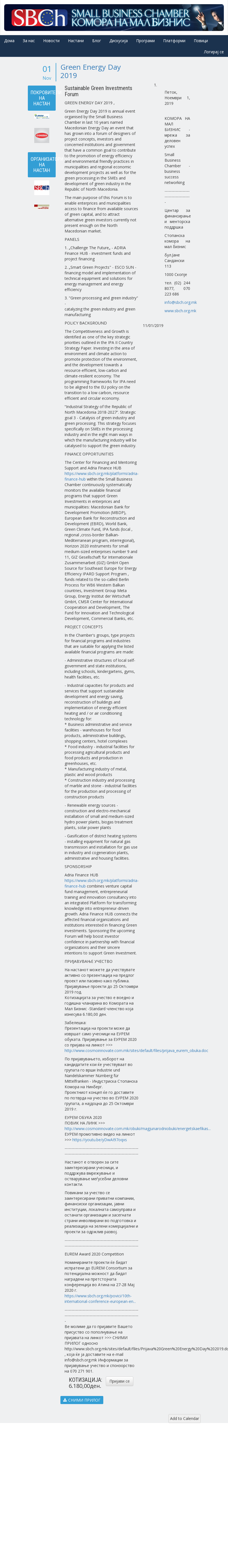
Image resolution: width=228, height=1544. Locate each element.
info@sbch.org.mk (181, 302)
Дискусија (118, 40)
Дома (9, 40)
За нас (29, 40)
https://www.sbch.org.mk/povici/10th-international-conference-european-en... (100, 1298)
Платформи (174, 40)
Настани (76, 40)
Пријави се (119, 1381)
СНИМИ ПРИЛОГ (81, 1400)
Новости (51, 40)
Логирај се (214, 51)
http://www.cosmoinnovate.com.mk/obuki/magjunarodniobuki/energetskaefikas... (138, 1128)
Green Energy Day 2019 (90, 71)
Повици (201, 40)
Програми (145, 40)
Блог (96, 40)
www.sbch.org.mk (180, 310)
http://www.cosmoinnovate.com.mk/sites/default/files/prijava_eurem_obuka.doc (136, 1050)
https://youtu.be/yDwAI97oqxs (99, 1139)
